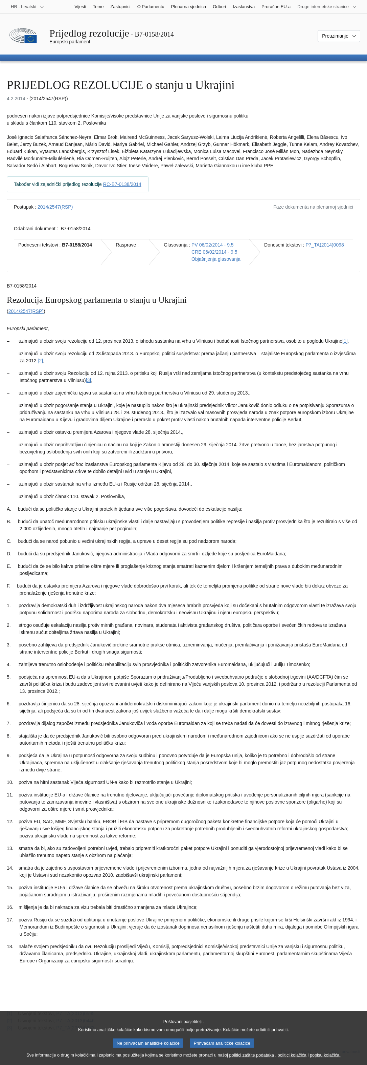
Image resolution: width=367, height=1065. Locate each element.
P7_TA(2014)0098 (324, 245)
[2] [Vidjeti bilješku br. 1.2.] (40, 360)
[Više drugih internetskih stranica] (327, 7)
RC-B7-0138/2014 (122, 184)
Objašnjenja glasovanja (215, 259)
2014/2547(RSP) (55, 207)
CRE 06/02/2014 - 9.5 (214, 252)
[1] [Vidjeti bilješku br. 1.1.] (345, 341)
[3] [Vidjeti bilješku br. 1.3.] (88, 380)
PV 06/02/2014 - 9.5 (212, 245)
